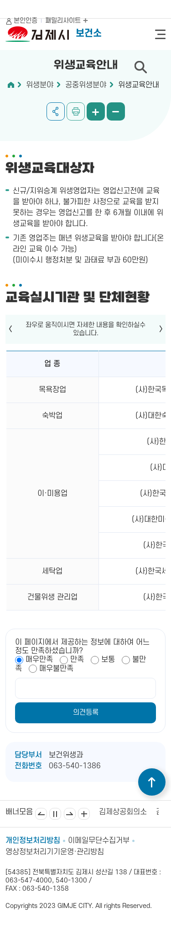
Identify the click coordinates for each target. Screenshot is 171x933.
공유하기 (56, 111)
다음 (70, 814)
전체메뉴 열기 (160, 34)
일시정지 (55, 814)
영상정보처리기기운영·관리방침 (54, 852)
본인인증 (25, 21)
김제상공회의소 (123, 812)
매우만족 (39, 660)
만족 (77, 660)
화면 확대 (96, 111)
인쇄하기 (76, 111)
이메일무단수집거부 (99, 841)
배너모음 (84, 814)
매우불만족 (56, 669)
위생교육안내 (138, 85)
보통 (108, 660)
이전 (41, 814)
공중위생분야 (85, 85)
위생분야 (39, 85)
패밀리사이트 (66, 21)
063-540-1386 (75, 766)
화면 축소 (116, 111)
